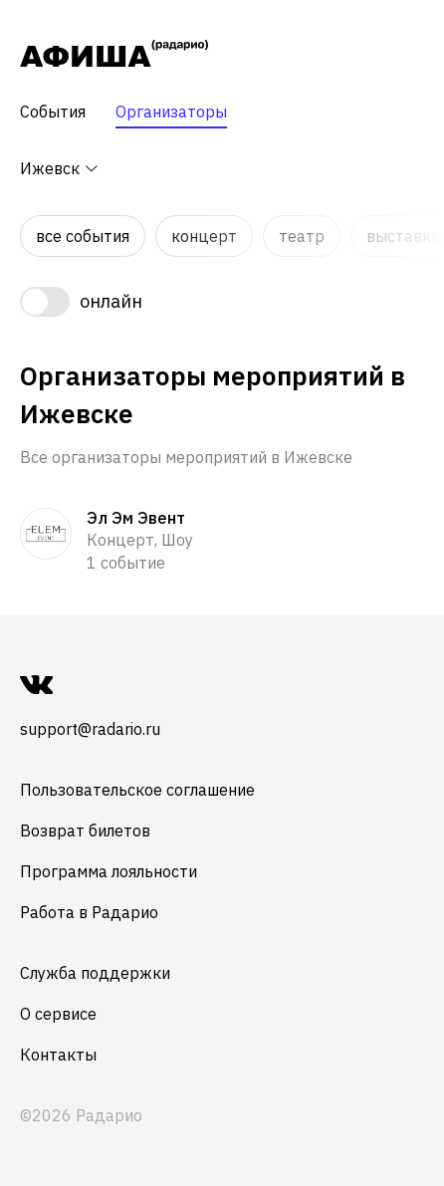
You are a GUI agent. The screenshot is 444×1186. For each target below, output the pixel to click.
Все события (82, 236)
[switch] (222, 302)
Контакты (58, 1055)
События (53, 111)
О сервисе (58, 1014)
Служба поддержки (95, 973)
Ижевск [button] (60, 168)
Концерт (204, 236)
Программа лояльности (108, 871)
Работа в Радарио (89, 912)
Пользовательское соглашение (137, 790)
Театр (302, 236)
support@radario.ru (90, 729)
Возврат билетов (85, 830)
